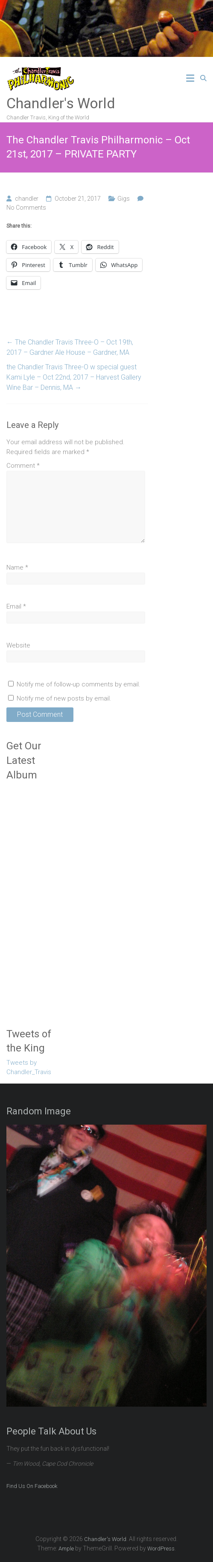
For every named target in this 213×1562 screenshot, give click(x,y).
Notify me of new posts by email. (64, 698)
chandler (26, 198)
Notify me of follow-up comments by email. (78, 684)
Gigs (123, 198)
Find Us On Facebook (31, 1486)
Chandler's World (60, 103)
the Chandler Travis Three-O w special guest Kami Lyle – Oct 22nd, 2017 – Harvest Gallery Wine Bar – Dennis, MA (73, 377)
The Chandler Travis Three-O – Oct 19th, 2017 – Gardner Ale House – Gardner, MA (69, 347)
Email (16, 606)
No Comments (26, 207)
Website (18, 645)
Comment (23, 465)
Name (17, 567)
